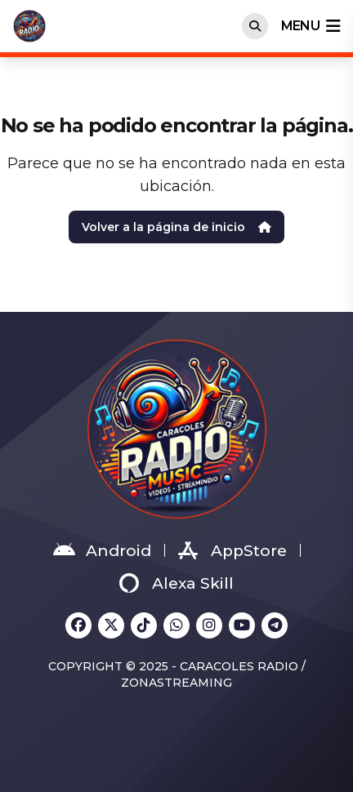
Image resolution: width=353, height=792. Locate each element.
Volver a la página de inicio (176, 227)
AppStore (232, 550)
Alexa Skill (176, 583)
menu (310, 26)
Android (102, 550)
